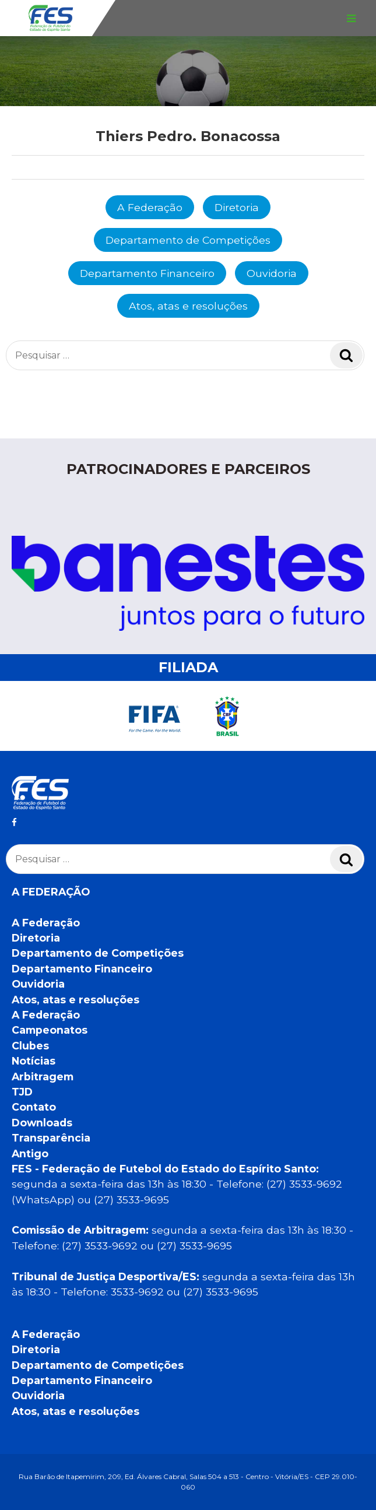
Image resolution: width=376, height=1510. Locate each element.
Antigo (30, 1153)
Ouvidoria (272, 273)
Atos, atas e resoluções (188, 306)
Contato (34, 1107)
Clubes (30, 1046)
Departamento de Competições (188, 240)
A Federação (149, 207)
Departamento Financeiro (147, 273)
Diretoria (237, 207)
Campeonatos (49, 1030)
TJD (22, 1092)
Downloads (42, 1122)
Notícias (33, 1061)
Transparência (51, 1138)
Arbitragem (42, 1076)
